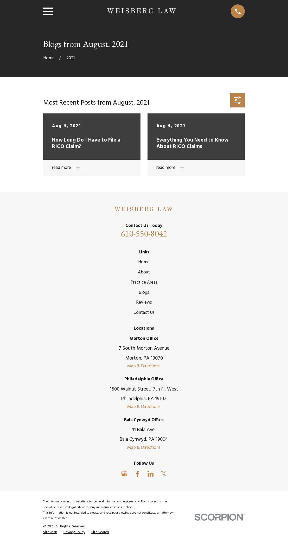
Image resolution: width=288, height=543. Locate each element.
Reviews (144, 302)
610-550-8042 (144, 233)
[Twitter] (164, 474)
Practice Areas (144, 282)
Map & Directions (144, 366)
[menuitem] (50, 532)
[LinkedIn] (151, 474)
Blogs (144, 292)
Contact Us (144, 312)
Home (144, 262)
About (144, 272)
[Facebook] (138, 474)
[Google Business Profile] (124, 474)
